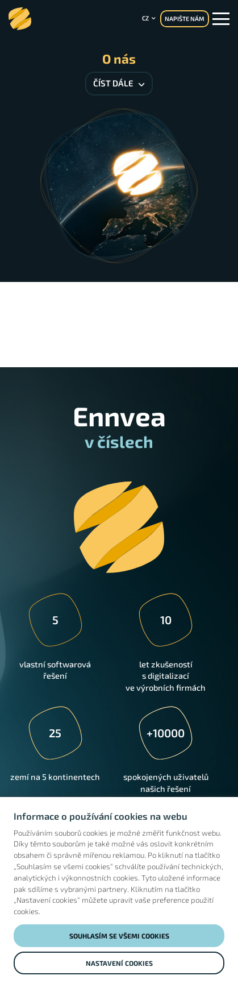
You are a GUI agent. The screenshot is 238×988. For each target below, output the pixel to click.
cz (145, 18)
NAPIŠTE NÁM (184, 18)
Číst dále (118, 83)
